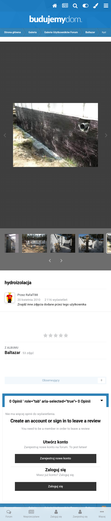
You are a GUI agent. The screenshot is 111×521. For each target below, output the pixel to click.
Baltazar (12, 340)
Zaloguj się (55, 474)
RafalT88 (32, 282)
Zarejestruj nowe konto (55, 446)
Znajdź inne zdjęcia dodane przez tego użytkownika (51, 292)
